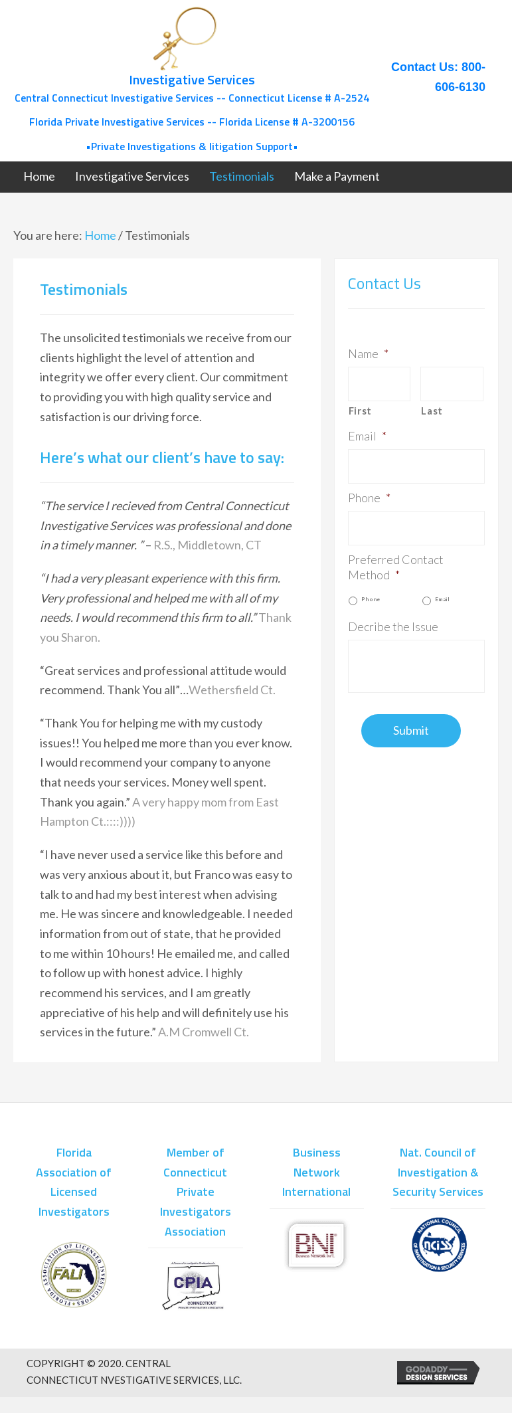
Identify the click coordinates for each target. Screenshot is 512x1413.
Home (100, 235)
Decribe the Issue (393, 626)
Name (368, 353)
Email (367, 435)
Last (432, 411)
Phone (369, 497)
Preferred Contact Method (396, 567)
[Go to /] (191, 81)
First (360, 411)
